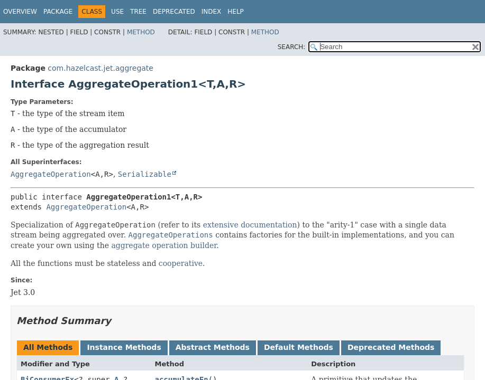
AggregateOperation (51, 174)
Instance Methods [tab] (124, 347)
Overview (20, 11)
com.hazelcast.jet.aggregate (100, 68)
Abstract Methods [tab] (213, 347)
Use (117, 11)
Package (57, 11)
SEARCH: (292, 47)
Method (141, 32)
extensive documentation (250, 225)
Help (235, 11)
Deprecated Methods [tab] (390, 347)
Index (212, 11)
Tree (138, 11)
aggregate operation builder (163, 245)
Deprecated (174, 11)
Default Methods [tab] (298, 347)
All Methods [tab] (47, 347)
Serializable (144, 174)
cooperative (181, 263)
